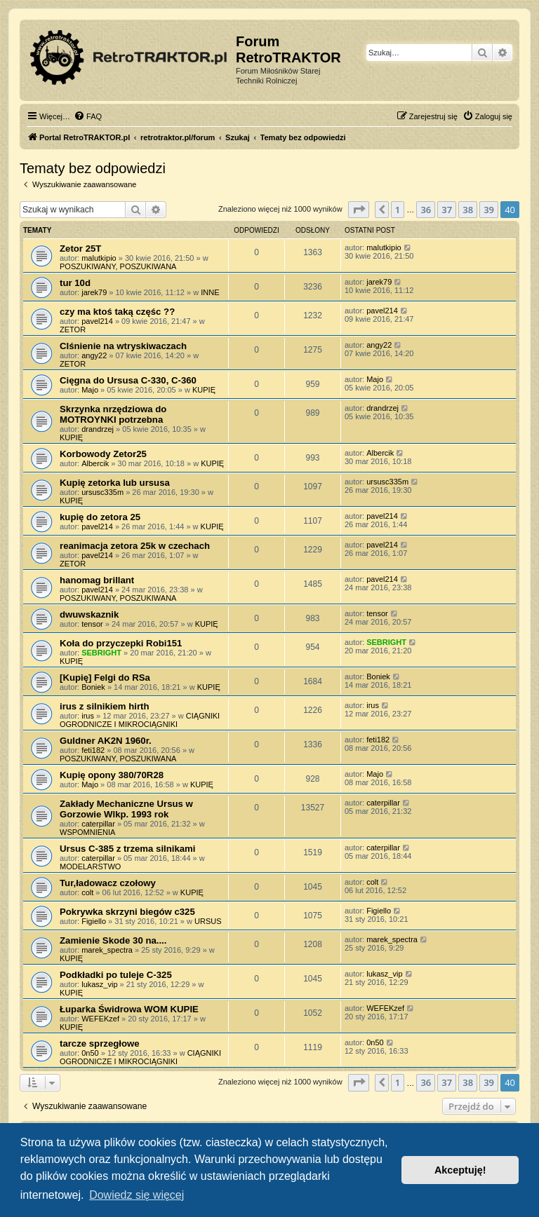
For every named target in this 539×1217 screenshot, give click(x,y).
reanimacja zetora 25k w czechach (135, 545)
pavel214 (97, 321)
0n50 (89, 1053)
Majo (89, 390)
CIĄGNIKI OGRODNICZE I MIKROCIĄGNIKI (140, 720)
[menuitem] (88, 116)
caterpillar (98, 824)
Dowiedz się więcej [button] (136, 1195)
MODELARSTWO (90, 866)
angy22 (94, 355)
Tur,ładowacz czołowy (108, 883)
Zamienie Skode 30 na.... (113, 940)
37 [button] (446, 209)
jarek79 (94, 292)
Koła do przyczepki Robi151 (121, 643)
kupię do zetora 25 (100, 517)
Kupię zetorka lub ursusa (115, 482)
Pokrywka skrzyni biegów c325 (127, 911)
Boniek (93, 687)
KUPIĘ (203, 390)
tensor (92, 624)
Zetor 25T (80, 248)
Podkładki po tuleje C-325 (116, 975)
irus (87, 716)
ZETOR (73, 329)
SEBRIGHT (101, 652)
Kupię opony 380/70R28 (112, 775)
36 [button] (425, 209)
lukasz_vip (99, 984)
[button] (358, 209)
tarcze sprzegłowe (100, 1043)
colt (87, 892)
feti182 (93, 750)
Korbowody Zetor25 (103, 454)
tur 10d (75, 283)
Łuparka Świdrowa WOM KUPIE (129, 1009)
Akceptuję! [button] (460, 1170)
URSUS (208, 921)
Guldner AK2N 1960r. (106, 740)
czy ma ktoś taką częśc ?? (117, 311)
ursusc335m (102, 492)
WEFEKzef (100, 1018)
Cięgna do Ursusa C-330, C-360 (128, 380)
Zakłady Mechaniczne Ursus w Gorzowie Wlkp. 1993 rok (126, 809)
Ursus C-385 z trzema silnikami (128, 848)
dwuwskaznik (89, 614)
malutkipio (99, 258)
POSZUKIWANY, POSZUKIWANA (118, 266)
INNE (210, 292)
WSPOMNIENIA (87, 832)
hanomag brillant (97, 580)
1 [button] (397, 209)
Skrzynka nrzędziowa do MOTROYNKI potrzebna (113, 414)
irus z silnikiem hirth (104, 706)
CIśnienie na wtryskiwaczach (123, 346)
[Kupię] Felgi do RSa (105, 677)
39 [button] (489, 209)
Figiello (93, 921)
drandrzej (97, 429)
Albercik (95, 463)
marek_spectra (107, 950)
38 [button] (468, 209)
